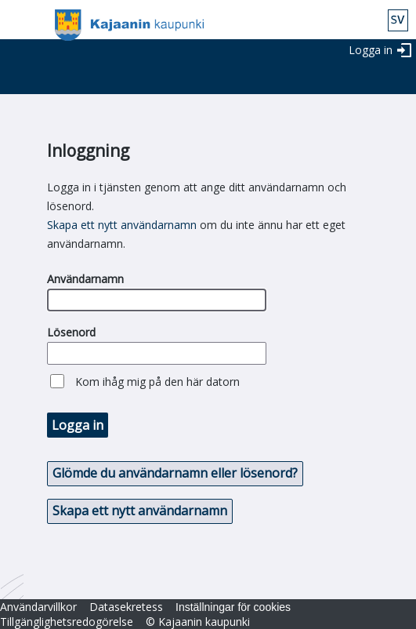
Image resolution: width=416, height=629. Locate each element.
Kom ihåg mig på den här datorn (157, 381)
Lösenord (71, 332)
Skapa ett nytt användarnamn (122, 224)
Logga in (370, 49)
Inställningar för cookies (233, 607)
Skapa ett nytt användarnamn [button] (139, 510)
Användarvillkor (38, 606)
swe (398, 20)
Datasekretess (126, 606)
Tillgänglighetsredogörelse (66, 621)
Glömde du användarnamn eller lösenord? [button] (175, 473)
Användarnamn (85, 278)
